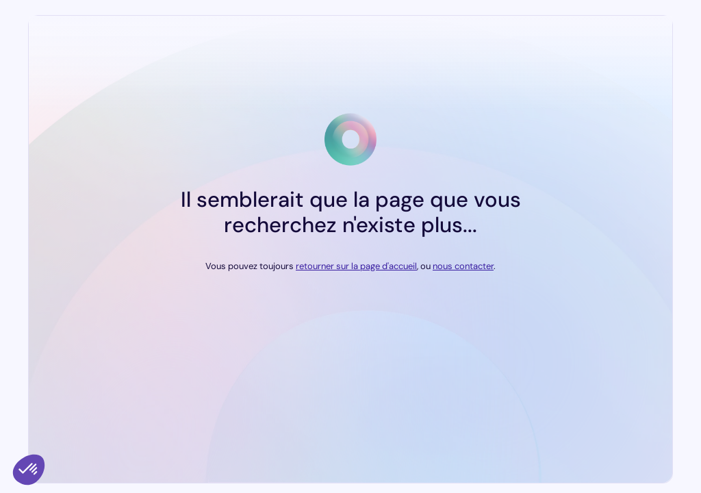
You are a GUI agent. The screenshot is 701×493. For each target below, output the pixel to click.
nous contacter (463, 266)
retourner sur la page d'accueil (356, 266)
